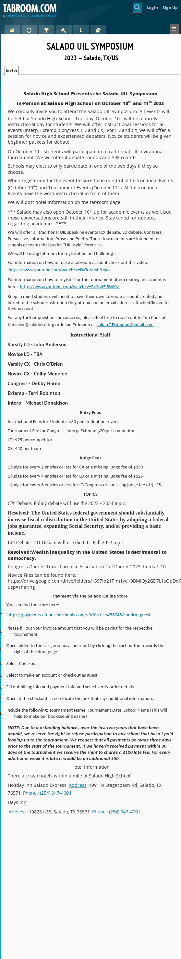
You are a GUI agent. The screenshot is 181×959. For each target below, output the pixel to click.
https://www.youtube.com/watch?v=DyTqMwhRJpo (59, 270)
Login (152, 7)
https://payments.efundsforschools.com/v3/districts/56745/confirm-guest (82, 615)
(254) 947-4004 (55, 793)
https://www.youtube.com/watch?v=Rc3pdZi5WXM (70, 287)
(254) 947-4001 (124, 812)
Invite (12, 70)
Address (78, 785)
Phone (30, 793)
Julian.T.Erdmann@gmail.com (125, 324)
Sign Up (170, 7)
